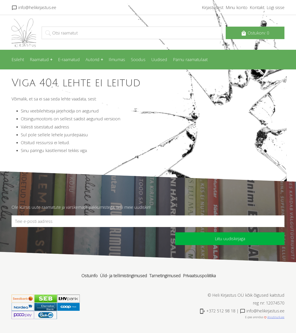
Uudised (159, 59)
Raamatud (39, 59)
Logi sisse (275, 7)
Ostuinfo (89, 275)
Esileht (18, 59)
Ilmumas (117, 59)
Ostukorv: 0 (255, 33)
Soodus (138, 59)
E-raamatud (69, 59)
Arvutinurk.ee (275, 317)
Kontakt (257, 7)
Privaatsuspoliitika (199, 275)
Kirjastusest (212, 7)
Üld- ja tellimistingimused (123, 275)
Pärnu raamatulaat (190, 59)
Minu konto (236, 7)
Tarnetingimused (165, 275)
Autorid (92, 59)
